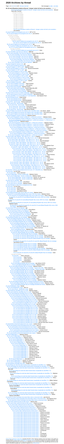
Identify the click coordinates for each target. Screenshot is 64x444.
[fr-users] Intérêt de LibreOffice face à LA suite (17, 290)
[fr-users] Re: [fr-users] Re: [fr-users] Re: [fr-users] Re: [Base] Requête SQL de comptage (35, 241)
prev (23, 6)
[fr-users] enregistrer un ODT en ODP (15, 70)
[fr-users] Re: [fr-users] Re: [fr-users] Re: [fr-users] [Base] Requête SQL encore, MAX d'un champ (32, 202)
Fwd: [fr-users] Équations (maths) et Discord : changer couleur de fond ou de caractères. (35, 29)
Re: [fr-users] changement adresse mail (16, 65)
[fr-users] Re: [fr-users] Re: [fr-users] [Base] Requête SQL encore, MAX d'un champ (29, 197)
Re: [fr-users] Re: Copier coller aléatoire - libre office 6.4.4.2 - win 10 (26, 145)
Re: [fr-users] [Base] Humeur (18, 229)
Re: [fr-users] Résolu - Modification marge (18, 289)
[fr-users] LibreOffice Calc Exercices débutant (17, 51)
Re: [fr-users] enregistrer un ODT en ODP (17, 71)
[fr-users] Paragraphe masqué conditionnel (16, 115)
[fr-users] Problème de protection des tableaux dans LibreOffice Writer (23, 110)
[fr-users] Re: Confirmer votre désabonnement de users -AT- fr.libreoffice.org (24, 169)
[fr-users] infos (9, 171)
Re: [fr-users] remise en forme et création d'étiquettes (20, 94)
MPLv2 (25, 440)
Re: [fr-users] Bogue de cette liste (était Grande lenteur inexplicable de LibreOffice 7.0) (28, 366)
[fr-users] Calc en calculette (12, 180)
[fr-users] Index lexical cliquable (13, 86)
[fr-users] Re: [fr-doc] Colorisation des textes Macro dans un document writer (24, 397)
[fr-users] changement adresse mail (14, 64)
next (25, 6)
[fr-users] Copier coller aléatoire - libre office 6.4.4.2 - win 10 (20, 136)
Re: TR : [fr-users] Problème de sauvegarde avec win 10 (22, 47)
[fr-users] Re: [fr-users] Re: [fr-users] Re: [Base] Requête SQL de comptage (32, 238)
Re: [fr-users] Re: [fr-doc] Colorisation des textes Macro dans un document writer (26, 398)
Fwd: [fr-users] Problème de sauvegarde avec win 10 (25, 41)
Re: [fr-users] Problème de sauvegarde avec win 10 (19, 33)
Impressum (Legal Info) (17, 438)
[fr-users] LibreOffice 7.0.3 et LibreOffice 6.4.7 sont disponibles (21, 95)
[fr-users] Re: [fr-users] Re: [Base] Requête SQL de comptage (28, 235)
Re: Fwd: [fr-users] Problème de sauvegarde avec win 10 (27, 42)
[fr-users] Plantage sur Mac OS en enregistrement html (19, 185)
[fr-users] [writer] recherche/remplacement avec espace (19, 324)
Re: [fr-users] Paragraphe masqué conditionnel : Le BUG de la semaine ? (24, 117)
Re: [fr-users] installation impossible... (16, 83)
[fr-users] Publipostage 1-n (12, 334)
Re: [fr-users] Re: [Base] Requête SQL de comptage (25, 233)
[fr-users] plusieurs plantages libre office (15, 363)
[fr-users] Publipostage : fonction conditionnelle (17, 174)
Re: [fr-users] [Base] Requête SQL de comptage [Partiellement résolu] (26, 281)
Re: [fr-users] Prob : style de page (15, 103)
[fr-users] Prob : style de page (13, 101)
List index (55, 6)
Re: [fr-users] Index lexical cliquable (15, 88)
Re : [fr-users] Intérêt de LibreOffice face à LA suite (26, 308)
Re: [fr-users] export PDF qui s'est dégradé (17, 209)
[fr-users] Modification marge (13, 286)
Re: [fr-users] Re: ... (18, 257)
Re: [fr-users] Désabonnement (14, 98)
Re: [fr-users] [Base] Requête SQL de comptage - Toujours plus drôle (26, 267)
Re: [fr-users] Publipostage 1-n (14, 336)
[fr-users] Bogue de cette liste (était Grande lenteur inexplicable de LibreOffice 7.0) (26, 364)
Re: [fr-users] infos (11, 172)
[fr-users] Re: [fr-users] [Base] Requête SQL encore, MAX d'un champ (24, 194)
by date (51, 6)
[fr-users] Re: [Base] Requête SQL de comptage (22, 232)
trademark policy (36, 442)
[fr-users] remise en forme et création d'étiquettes (18, 92)
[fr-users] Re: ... (16, 255)
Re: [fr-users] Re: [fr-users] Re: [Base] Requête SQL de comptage (29, 248)
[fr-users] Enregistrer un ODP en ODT (15, 67)
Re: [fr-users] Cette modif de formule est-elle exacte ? (20, 403)
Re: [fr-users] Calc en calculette (14, 181)
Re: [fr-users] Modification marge (15, 287)
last (27, 6)
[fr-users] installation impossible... (14, 82)
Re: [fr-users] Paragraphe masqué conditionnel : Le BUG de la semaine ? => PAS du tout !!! (30, 118)
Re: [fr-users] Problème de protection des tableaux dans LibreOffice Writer (25, 114)
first (21, 6)
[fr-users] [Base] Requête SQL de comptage (16, 217)
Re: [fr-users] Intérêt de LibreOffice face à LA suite (19, 292)
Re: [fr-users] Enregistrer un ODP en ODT (17, 68)
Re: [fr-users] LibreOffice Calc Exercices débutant (19, 53)
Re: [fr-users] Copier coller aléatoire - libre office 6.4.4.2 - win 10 (22, 138)
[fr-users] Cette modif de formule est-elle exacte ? (18, 401)
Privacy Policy (8, 438)
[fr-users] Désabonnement (12, 97)
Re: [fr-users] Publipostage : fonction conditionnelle (19, 175)
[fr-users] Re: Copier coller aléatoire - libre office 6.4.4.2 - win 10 (24, 142)
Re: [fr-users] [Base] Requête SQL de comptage (18, 218)
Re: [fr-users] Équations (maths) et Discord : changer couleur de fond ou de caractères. (32, 10)
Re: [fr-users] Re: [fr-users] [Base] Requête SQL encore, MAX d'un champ (26, 195)
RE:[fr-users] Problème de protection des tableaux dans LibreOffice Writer (24, 112)
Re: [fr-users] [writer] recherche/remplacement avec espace (21, 325)
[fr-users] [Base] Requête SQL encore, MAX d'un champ (19, 192)
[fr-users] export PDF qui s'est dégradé (15, 208)
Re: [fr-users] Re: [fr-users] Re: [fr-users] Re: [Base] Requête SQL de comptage (33, 252)
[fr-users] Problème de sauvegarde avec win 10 (17, 32)
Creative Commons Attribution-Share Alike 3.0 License (24, 439)
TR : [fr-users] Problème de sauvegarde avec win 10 (20, 45)
